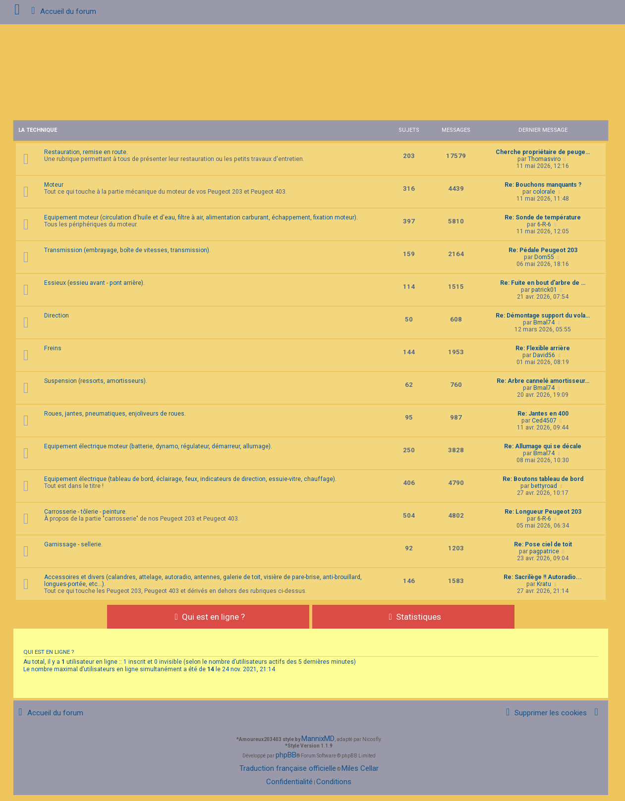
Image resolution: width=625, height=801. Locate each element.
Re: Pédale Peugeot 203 (543, 250)
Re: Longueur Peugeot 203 (543, 511)
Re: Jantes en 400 (542, 413)
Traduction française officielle (287, 768)
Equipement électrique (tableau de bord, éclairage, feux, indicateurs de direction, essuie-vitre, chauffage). (190, 479)
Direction (56, 315)
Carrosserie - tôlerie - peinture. (85, 511)
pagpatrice (544, 551)
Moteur (53, 184)
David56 (544, 355)
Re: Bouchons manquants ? (543, 184)
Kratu (544, 584)
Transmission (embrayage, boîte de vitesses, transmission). (127, 250)
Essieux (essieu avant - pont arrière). (94, 282)
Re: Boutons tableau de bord (543, 479)
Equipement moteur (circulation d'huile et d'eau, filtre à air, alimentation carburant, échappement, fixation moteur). (201, 217)
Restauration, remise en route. (86, 152)
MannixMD (318, 738)
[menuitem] (544, 713)
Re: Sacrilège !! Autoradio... (543, 577)
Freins (52, 348)
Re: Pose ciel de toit (543, 544)
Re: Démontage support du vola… (543, 315)
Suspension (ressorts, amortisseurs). (95, 380)
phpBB (286, 754)
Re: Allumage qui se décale (542, 446)
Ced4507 (544, 420)
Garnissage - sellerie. (73, 544)
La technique (37, 130)
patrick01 (544, 289)
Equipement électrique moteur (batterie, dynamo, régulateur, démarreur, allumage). (158, 446)
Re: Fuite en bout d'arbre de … (542, 282)
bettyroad (544, 485)
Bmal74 (544, 322)
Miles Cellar (360, 768)
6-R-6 (544, 224)
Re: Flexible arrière (542, 348)
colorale (544, 191)
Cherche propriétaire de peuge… (543, 152)
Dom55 (544, 257)
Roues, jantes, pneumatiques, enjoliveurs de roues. (115, 413)
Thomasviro (544, 159)
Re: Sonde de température (543, 217)
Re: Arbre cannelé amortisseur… (543, 380)
